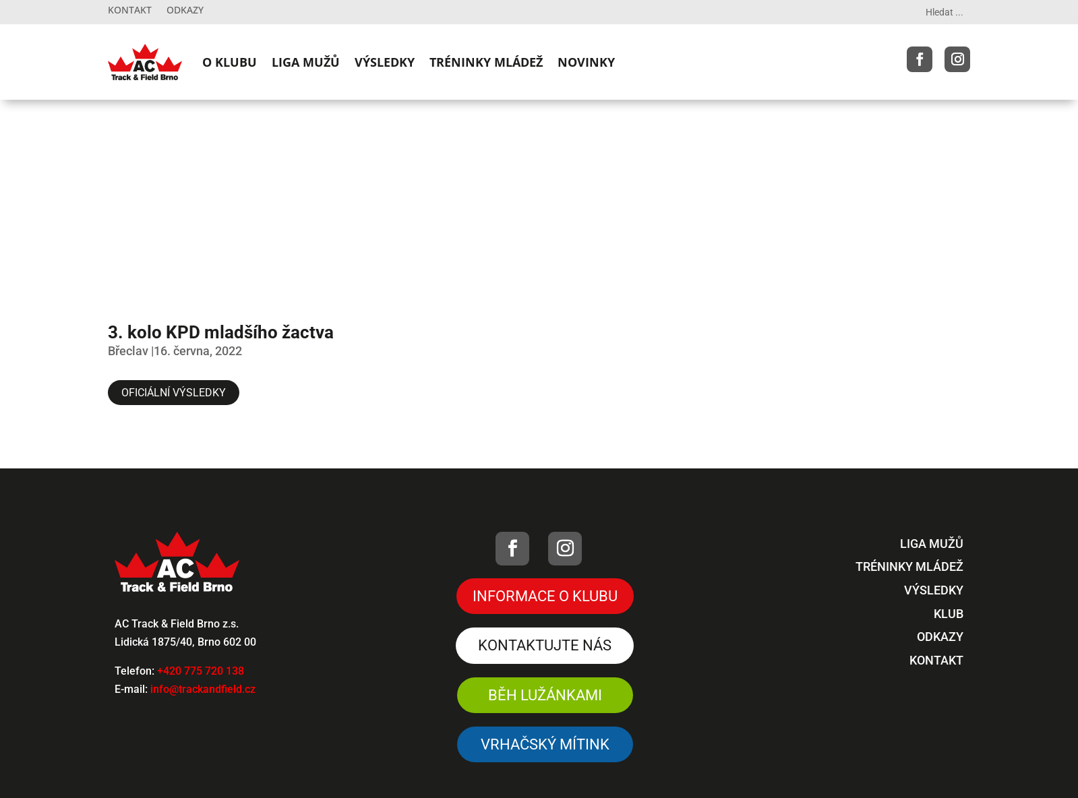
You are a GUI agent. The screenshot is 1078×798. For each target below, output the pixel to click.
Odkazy (185, 10)
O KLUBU (229, 62)
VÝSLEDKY (385, 62)
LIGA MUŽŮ (306, 62)
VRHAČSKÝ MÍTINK (545, 744)
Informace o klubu (545, 596)
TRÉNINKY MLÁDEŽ (486, 62)
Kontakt (130, 10)
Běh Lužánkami (545, 695)
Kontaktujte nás (544, 645)
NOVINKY (586, 62)
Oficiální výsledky (173, 392)
